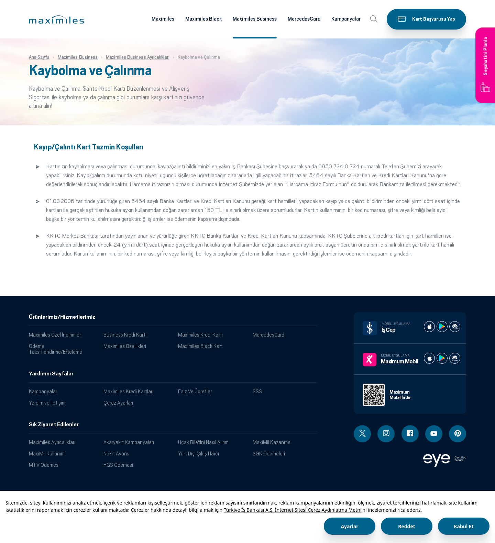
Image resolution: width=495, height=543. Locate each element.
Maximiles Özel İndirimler (55, 335)
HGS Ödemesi (118, 465)
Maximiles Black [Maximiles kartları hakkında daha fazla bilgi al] (203, 19)
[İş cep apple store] (429, 326)
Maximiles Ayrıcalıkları (52, 442)
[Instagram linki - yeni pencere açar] (386, 433)
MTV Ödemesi (44, 465)
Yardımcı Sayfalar (51, 374)
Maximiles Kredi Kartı (200, 335)
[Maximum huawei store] (454, 358)
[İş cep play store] (442, 326)
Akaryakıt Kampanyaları (128, 442)
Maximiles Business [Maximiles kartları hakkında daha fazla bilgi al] (255, 19)
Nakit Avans (116, 453)
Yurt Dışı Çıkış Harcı (198, 453)
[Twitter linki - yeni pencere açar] (362, 433)
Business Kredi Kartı (124, 335)
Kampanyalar (43, 391)
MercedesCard (268, 335)
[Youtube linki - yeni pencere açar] (433, 433)
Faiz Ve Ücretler (195, 391)
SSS (257, 391)
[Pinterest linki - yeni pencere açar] (457, 433)
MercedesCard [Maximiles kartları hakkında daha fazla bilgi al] (304, 19)
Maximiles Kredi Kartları (128, 391)
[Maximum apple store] (429, 358)
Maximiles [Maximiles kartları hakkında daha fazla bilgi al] (163, 19)
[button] (56, 19)
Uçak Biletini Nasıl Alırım (203, 442)
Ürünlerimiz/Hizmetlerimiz (62, 317)
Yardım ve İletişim (47, 403)
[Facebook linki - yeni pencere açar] (410, 433)
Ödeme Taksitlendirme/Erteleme (55, 349)
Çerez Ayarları (118, 403)
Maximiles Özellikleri (124, 346)
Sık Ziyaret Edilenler (54, 424)
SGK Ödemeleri (269, 453)
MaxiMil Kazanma (271, 442)
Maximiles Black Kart (200, 346)
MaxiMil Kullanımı (47, 453)
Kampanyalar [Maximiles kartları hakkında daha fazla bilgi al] (346, 19)
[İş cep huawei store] (454, 326)
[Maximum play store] (442, 358)
